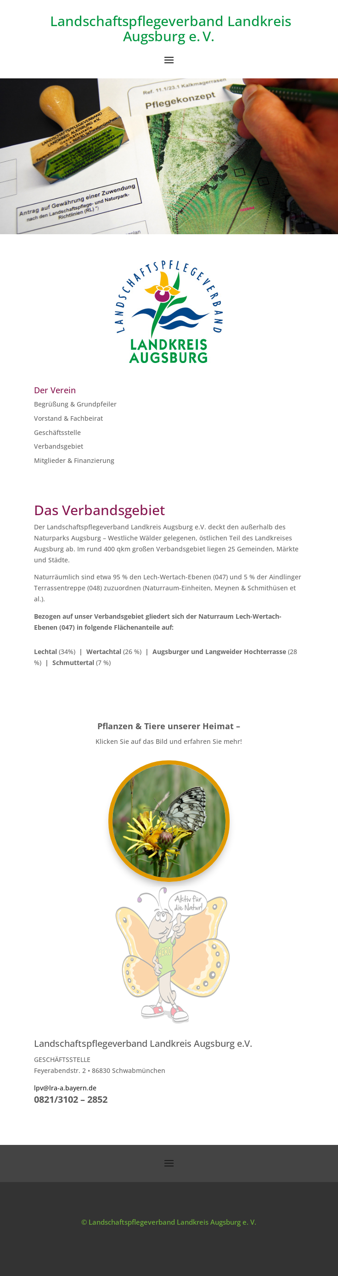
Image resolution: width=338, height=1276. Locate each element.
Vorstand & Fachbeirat (68, 418)
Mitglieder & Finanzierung (74, 460)
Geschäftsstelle (57, 432)
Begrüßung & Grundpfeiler (75, 404)
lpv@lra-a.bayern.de (65, 1088)
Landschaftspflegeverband (136, 20)
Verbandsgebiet (58, 446)
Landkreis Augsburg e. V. (207, 28)
